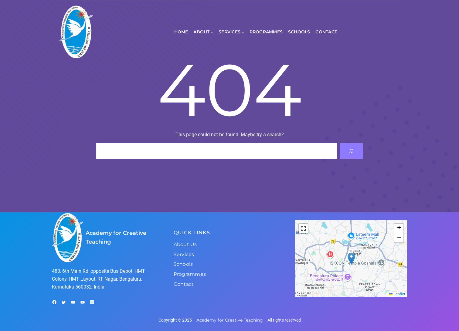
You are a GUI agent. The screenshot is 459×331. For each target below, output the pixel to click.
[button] (351, 258)
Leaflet (397, 294)
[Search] (351, 151)
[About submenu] (212, 32)
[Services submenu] (243, 32)
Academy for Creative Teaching (229, 320)
